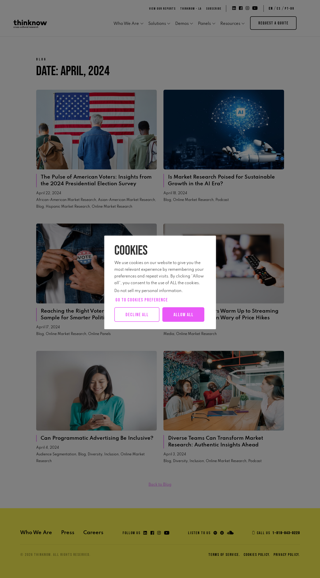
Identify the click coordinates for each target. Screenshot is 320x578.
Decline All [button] (137, 315)
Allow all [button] (139, 329)
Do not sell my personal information (148, 291)
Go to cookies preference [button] (141, 300)
